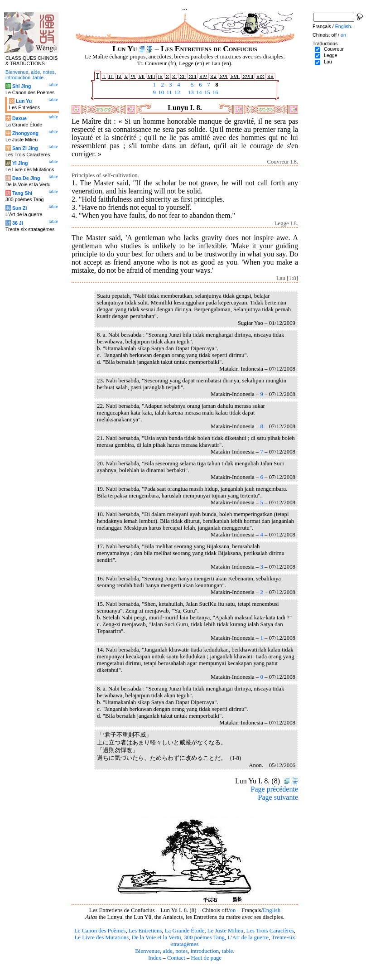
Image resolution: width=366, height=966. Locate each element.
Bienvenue (147, 951)
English (271, 910)
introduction (205, 951)
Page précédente (274, 789)
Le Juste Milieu (225, 930)
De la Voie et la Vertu (156, 937)
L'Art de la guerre (248, 937)
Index (154, 958)
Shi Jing (21, 86)
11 (168, 92)
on (233, 910)
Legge (330, 55)
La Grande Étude (184, 930)
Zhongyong (25, 133)
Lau (328, 61)
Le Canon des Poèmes (99, 930)
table (227, 951)
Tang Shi (22, 193)
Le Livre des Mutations (101, 937)
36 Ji (17, 223)
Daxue (19, 118)
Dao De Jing (26, 178)
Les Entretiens (145, 930)
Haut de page (206, 958)
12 (176, 92)
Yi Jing (20, 163)
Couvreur (334, 49)
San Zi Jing (25, 148)
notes (181, 951)
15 (206, 92)
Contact (176, 958)
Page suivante (278, 797)
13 (190, 92)
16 (214, 92)
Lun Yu (24, 101)
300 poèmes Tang (204, 937)
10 (160, 92)
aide (167, 951)
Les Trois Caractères (270, 930)
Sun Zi (19, 208)
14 (198, 92)
